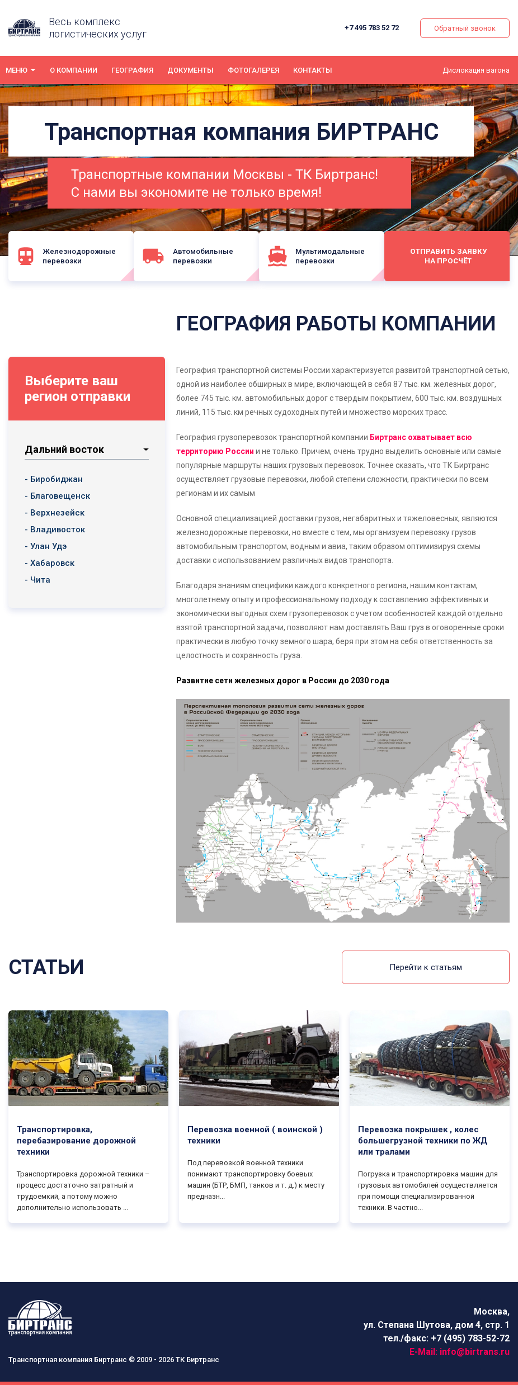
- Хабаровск (49, 563)
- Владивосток (55, 529)
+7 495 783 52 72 (373, 27)
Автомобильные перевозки (190, 256)
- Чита (37, 580)
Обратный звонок (465, 28)
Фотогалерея (253, 70)
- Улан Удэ (46, 546)
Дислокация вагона (476, 70)
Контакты (312, 70)
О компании (73, 70)
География (132, 70)
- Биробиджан (54, 479)
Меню (16, 70)
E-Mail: (459, 1351)
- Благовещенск (57, 496)
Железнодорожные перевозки (67, 256)
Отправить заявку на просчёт (450, 255)
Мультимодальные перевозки (320, 256)
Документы (190, 70)
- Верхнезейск (54, 513)
